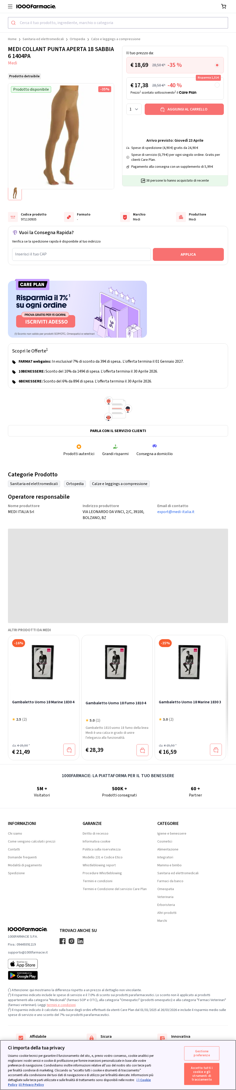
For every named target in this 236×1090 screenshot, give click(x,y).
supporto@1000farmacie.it (28, 952)
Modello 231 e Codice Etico (103, 857)
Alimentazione (167, 849)
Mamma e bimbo (169, 865)
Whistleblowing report (99, 865)
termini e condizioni (61, 1005)
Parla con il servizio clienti (118, 431)
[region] (118, 1065)
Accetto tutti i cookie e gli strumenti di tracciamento (202, 1074)
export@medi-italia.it (176, 512)
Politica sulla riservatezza (102, 849)
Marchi (162, 920)
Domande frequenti (22, 857)
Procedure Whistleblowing (102, 873)
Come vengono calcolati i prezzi (31, 841)
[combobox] (118, 22)
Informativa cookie (96, 841)
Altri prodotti (166, 912)
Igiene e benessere (171, 833)
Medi (12, 63)
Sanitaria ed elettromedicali (43, 39)
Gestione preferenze (202, 1053)
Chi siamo (15, 833)
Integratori (165, 857)
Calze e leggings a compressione (115, 39)
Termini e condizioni (97, 881)
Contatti (14, 849)
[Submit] (14, 22)
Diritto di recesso (95, 833)
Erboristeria (166, 904)
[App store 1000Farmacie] (28, 964)
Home (12, 39)
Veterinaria (165, 897)
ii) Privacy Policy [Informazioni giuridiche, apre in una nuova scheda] (31, 1085)
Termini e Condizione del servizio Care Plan (115, 889)
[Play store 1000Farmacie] (28, 975)
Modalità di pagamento (25, 865)
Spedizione (16, 873)
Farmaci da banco (170, 881)
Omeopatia (165, 889)
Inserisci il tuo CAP (31, 254)
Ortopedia (77, 39)
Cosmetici (164, 841)
